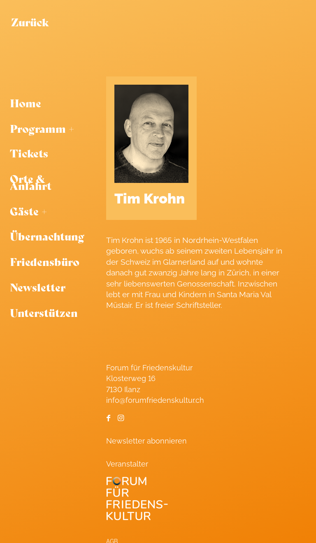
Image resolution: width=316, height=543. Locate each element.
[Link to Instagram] (121, 418)
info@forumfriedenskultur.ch (155, 400)
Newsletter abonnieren (146, 441)
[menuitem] (47, 103)
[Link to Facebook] (108, 418)
